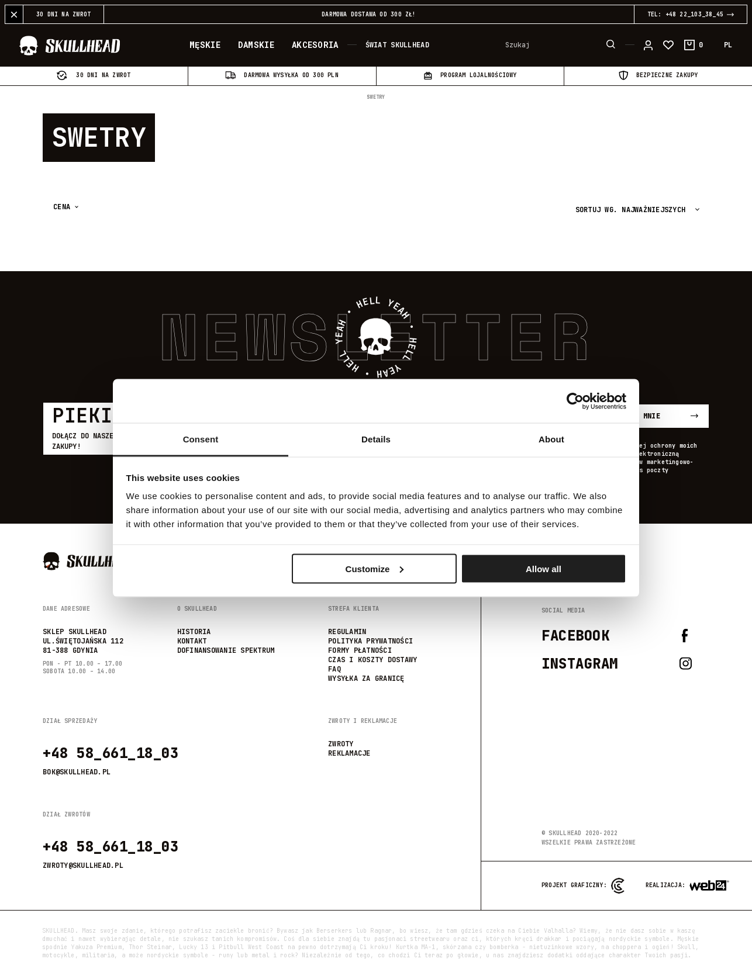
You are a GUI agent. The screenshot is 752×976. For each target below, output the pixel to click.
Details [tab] (376, 439)
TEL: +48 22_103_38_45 (690, 14)
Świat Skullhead (397, 45)
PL (728, 45)
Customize (375, 568)
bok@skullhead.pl (77, 772)
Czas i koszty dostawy (372, 659)
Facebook (615, 636)
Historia (194, 631)
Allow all (543, 568)
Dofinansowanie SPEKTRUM (226, 650)
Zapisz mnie (655, 416)
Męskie (204, 44)
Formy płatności (360, 650)
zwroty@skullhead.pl (83, 865)
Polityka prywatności (370, 641)
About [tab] (551, 439)
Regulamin (347, 631)
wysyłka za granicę (366, 678)
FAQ (334, 669)
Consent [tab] (201, 439)
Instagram (616, 664)
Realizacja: (667, 885)
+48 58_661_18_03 (110, 753)
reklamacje (349, 753)
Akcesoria (315, 44)
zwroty (341, 744)
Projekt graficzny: (583, 886)
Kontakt (192, 641)
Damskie (256, 44)
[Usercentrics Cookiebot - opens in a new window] (575, 401)
